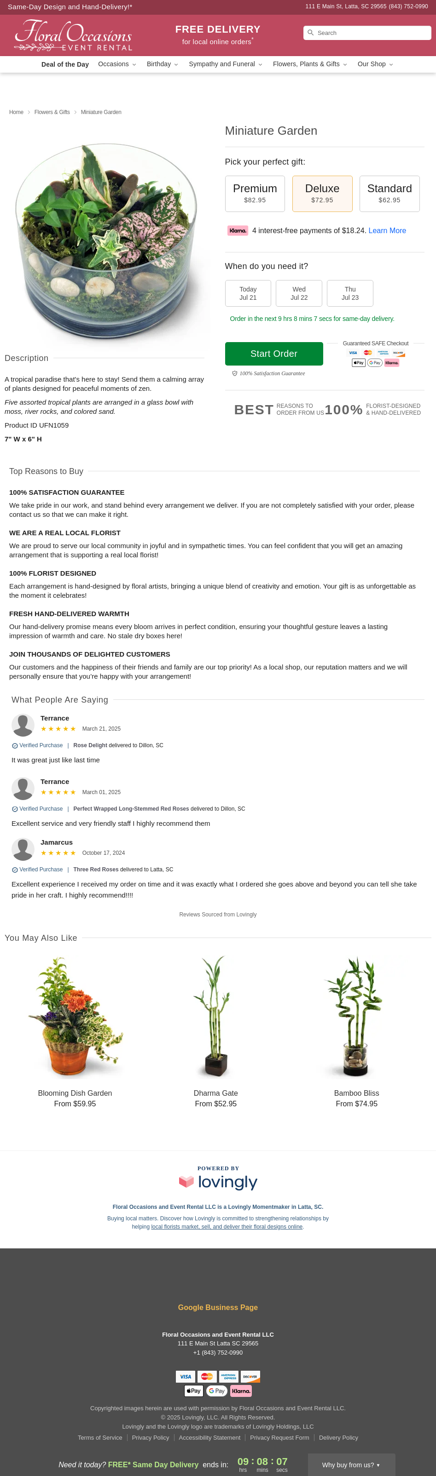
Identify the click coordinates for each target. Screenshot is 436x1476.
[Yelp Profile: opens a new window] (205, 1283)
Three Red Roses (96, 869)
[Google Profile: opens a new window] (232, 1283)
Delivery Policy (338, 1437)
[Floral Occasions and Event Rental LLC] (73, 35)
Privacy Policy (150, 1437)
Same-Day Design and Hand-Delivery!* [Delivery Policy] (70, 7)
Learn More (388, 231)
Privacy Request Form (279, 1437)
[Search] (367, 33)
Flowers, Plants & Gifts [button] (311, 64)
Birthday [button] (163, 64)
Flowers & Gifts (52, 112)
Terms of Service (100, 1437)
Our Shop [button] (376, 64)
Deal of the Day (65, 64)
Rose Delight (90, 745)
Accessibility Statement (210, 1437)
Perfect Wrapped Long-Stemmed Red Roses (131, 809)
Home (16, 112)
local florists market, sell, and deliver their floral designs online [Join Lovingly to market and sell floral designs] (226, 1227)
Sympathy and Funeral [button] (226, 64)
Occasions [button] (118, 64)
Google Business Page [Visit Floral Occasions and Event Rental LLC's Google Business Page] (218, 1307)
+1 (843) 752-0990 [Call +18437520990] (218, 1352)
